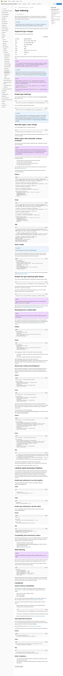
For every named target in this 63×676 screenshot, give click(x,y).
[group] (31, 103)
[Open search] (61, 1)
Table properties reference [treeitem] (8, 85)
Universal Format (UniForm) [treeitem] (7, 74)
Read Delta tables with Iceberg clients (36, 599)
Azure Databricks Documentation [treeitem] (7, 10)
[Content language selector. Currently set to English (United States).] (6, 674)
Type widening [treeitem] (6, 72)
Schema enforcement (22, 168)
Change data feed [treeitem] (7, 55)
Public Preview (33, 250)
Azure (16, 7)
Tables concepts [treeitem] (5, 41)
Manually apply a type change (55, 11)
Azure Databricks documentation (23, 7)
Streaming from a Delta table (55, 18)
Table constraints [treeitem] (6, 70)
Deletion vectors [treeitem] (6, 61)
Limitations (52, 23)
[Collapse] (12, 7)
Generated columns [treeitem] (7, 66)
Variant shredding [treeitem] (7, 78)
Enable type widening (23, 273)
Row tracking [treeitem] (6, 68)
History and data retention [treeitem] (7, 80)
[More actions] (47, 7)
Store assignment (43, 74)
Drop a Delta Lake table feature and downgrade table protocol (32, 307)
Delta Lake (31, 7)
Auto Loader (53, 15)
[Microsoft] (1, 1)
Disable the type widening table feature (38, 616)
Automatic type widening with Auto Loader (23, 272)
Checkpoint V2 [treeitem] (6, 57)
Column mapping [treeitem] (7, 59)
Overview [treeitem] (4, 39)
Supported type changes (55, 9)
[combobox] (6, 8)
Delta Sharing (53, 22)
